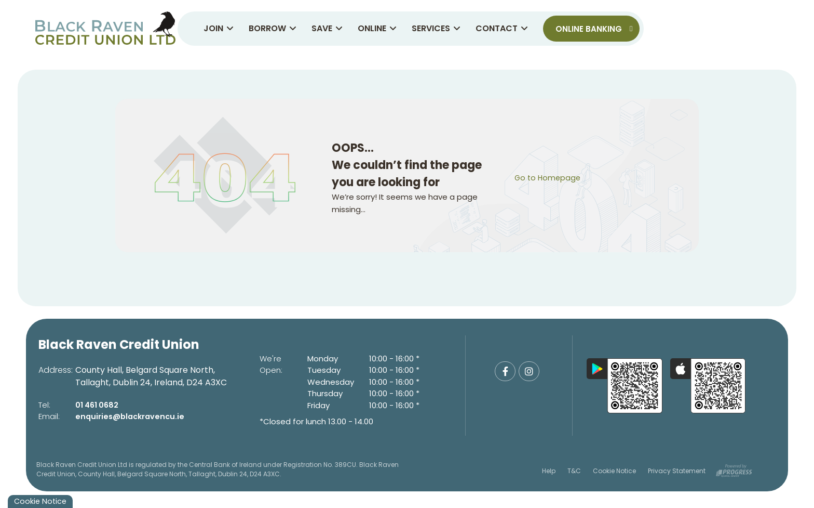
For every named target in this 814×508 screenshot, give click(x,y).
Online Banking (594, 28)
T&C (574, 470)
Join (218, 28)
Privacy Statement (677, 470)
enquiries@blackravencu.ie (132, 416)
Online (377, 28)
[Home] (104, 29)
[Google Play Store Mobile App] (624, 385)
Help (548, 470)
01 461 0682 (98, 404)
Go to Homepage (548, 177)
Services (436, 28)
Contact (502, 28)
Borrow (272, 28)
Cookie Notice (614, 470)
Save (327, 28)
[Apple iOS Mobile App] (708, 385)
